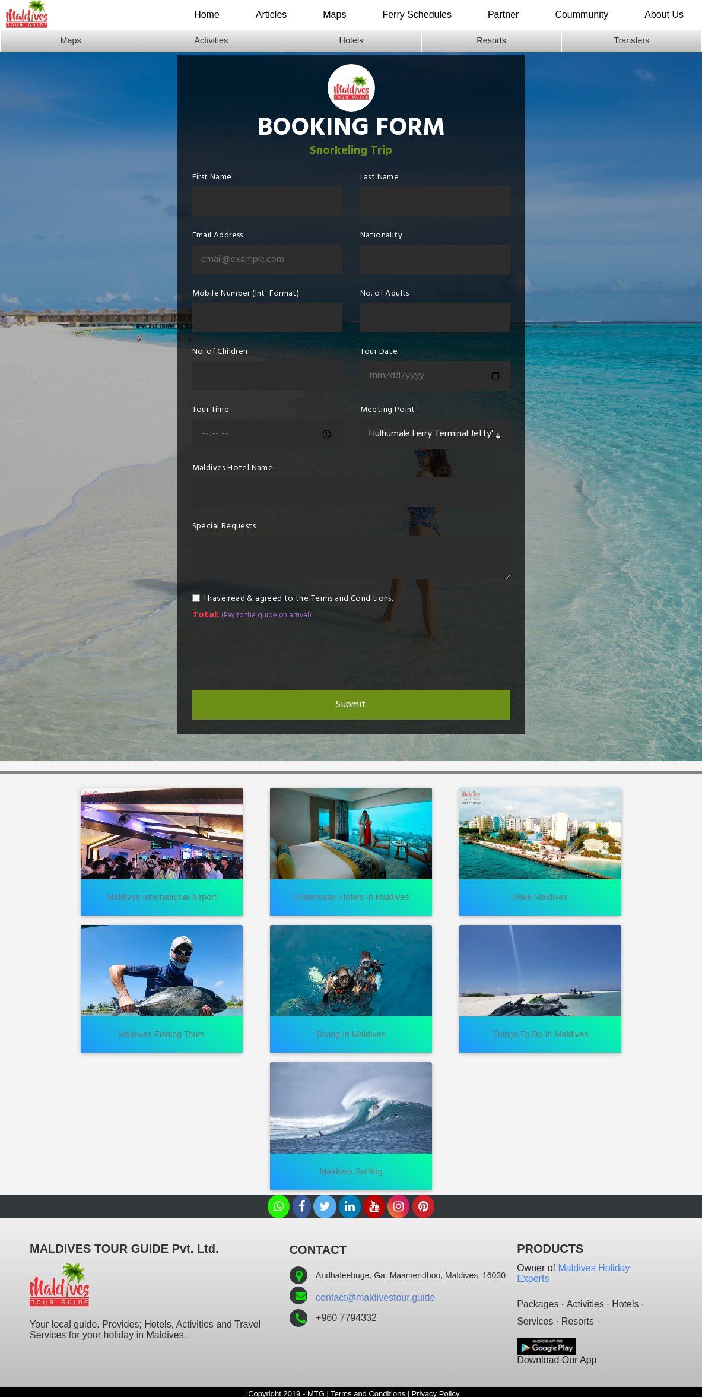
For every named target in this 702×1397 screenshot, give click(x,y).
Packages (537, 1304)
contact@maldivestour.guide (375, 1298)
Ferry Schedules (417, 14)
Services (535, 1321)
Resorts (491, 40)
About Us (664, 14)
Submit (351, 704)
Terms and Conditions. (352, 599)
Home (207, 14)
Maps (334, 14)
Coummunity (581, 14)
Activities (211, 40)
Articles (271, 14)
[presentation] (282, 655)
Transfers (631, 40)
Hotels (351, 40)
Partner (503, 14)
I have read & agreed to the (298, 599)
